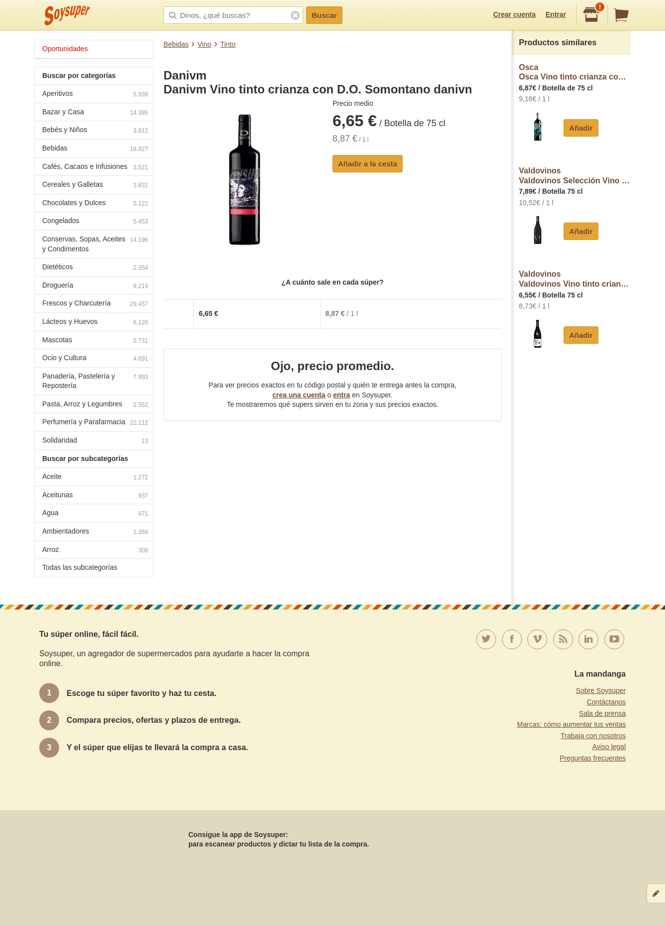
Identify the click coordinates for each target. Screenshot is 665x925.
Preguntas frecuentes (593, 758)
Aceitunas (95, 496)
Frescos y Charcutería (95, 304)
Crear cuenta (514, 14)
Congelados (95, 222)
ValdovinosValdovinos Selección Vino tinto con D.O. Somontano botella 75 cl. (575, 175)
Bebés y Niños (95, 131)
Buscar (324, 15)
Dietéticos (95, 268)
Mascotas (95, 341)
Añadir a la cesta (367, 163)
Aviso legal (609, 747)
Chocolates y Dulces (95, 204)
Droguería (95, 286)
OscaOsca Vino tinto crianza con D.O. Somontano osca (575, 72)
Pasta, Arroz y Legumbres (95, 405)
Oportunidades (65, 49)
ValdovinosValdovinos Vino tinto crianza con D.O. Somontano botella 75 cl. (575, 279)
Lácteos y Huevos (95, 322)
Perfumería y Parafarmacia (95, 423)
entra (341, 395)
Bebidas (176, 44)
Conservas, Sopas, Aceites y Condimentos (95, 244)
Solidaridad (95, 441)
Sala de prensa (602, 713)
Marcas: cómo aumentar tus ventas (571, 724)
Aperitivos (95, 94)
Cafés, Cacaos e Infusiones (95, 167)
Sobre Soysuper (601, 690)
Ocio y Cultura (95, 359)
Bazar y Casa (95, 113)
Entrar (556, 14)
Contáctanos (606, 702)
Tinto (228, 44)
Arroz (95, 550)
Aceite (95, 477)
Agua (95, 514)
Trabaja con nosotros (593, 736)
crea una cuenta (299, 395)
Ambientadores (95, 532)
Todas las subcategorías (79, 567)
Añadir (581, 128)
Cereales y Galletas (95, 185)
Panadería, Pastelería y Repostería (95, 381)
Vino (204, 44)
